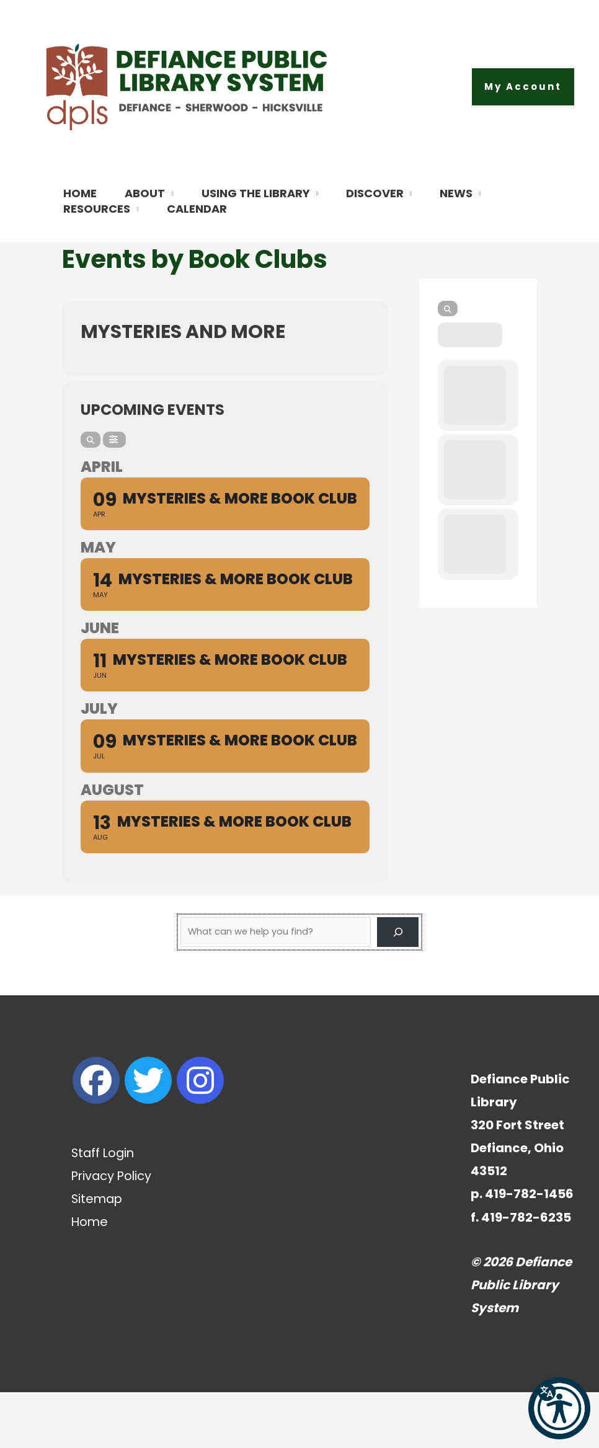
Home (90, 1277)
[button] (523, 86)
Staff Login (104, 1208)
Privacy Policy (112, 1231)
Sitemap (98, 1254)
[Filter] (114, 495)
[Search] (90, 495)
